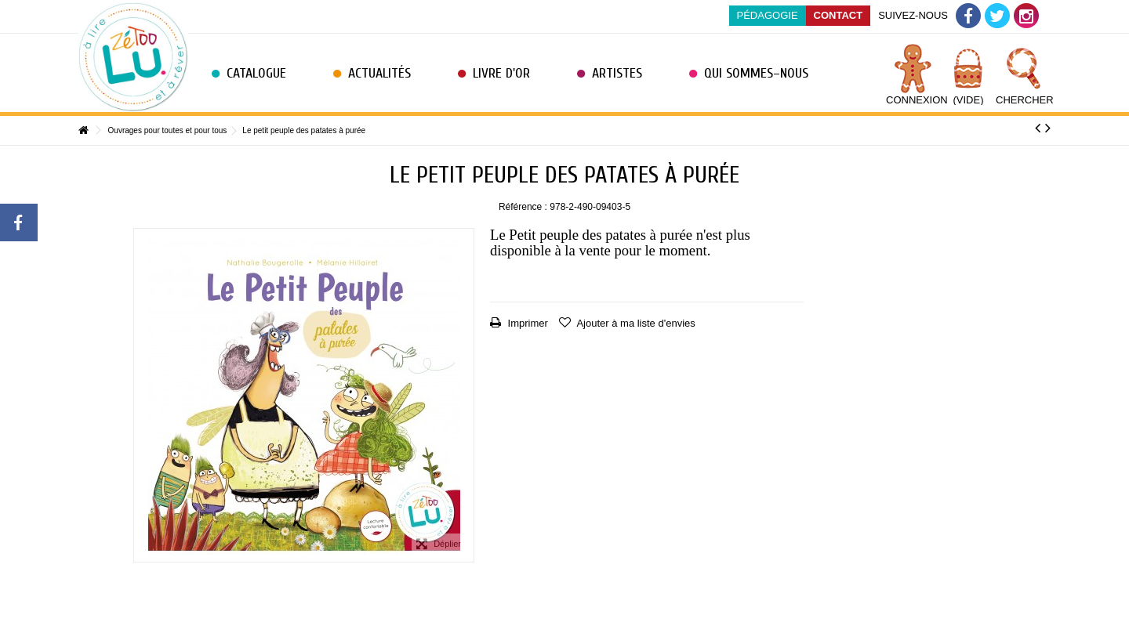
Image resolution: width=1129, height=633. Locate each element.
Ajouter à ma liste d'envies (635, 323)
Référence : (523, 206)
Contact (838, 15)
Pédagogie (767, 15)
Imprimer (526, 323)
